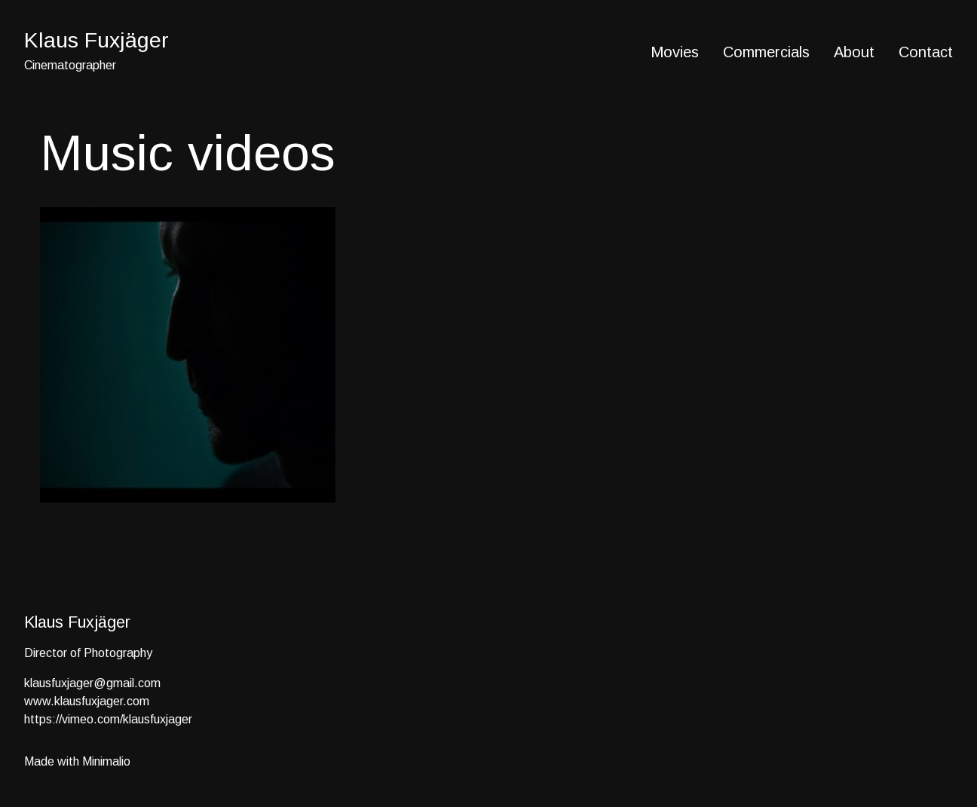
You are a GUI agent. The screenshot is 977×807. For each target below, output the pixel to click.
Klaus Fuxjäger (96, 40)
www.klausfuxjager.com (86, 701)
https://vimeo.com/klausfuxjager (108, 719)
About (854, 52)
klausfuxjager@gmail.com (92, 683)
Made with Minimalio (77, 761)
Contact (926, 52)
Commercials (766, 52)
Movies (675, 52)
